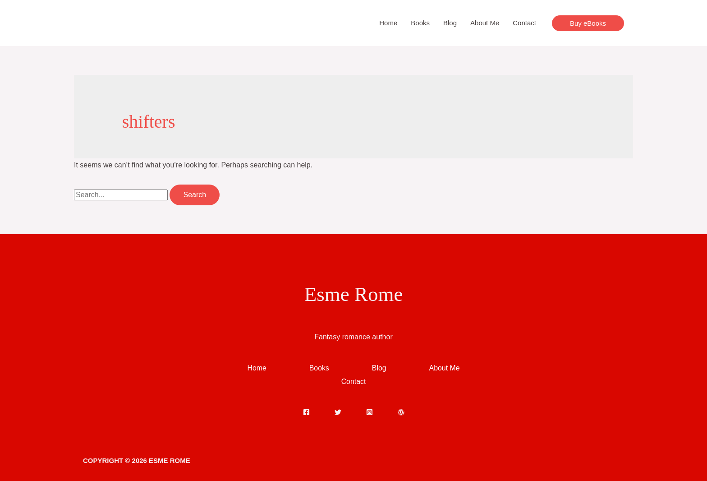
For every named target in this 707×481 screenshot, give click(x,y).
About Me (484, 23)
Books (420, 23)
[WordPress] (401, 412)
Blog (450, 23)
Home (388, 23)
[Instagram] (369, 412)
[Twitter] (338, 412)
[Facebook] (306, 412)
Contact (524, 23)
